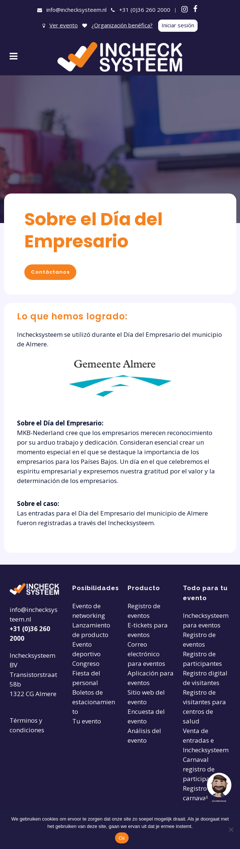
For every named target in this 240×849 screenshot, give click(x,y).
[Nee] (230, 829)
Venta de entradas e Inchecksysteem (206, 740)
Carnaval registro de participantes (202, 769)
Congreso (86, 663)
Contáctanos (50, 271)
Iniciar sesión (177, 25)
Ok (122, 838)
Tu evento (86, 721)
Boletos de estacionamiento (93, 702)
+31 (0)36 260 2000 (144, 9)
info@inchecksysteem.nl (76, 9)
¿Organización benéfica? (122, 25)
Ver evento (63, 25)
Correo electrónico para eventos (146, 654)
